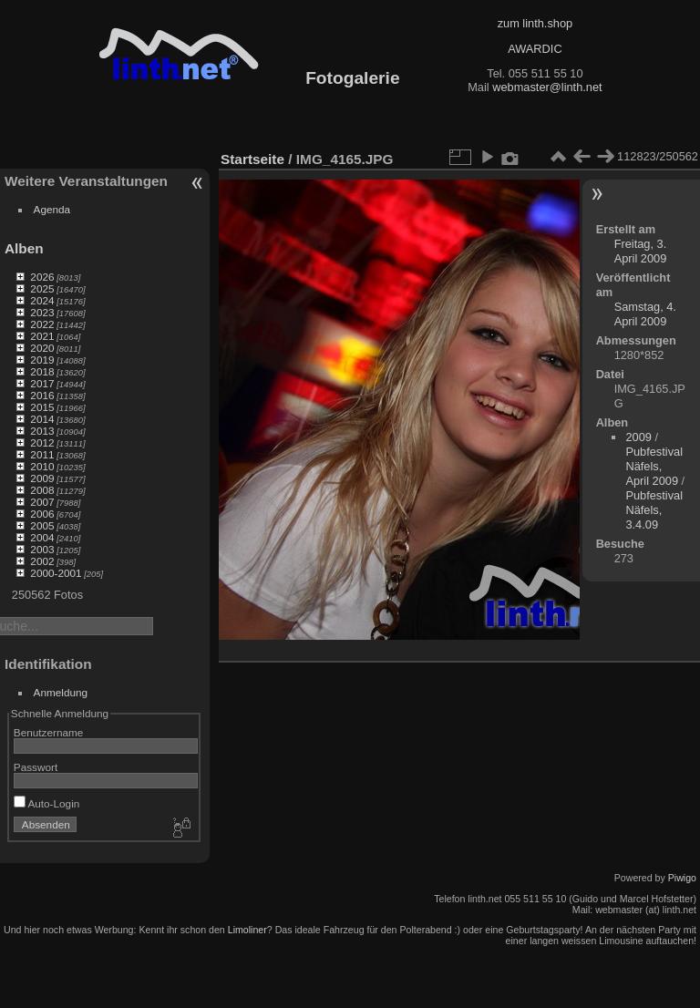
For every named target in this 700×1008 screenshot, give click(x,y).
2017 (42, 383)
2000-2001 (55, 573)
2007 (42, 502)
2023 (42, 312)
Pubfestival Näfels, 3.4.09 (654, 510)
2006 (42, 513)
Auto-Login (47, 803)
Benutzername (49, 732)
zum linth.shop (535, 23)
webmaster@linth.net (547, 87)
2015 (42, 407)
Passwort (35, 767)
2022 (42, 324)
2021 (42, 336)
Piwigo (682, 877)
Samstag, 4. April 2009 (645, 314)
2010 (42, 466)
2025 (42, 288)
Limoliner (247, 929)
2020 (42, 348)
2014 (42, 419)
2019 (42, 359)
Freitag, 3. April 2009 (640, 251)
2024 (42, 300)
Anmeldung (61, 692)
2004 (42, 537)
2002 (42, 561)
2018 (42, 371)
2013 (42, 431)
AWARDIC (534, 49)
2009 (42, 478)
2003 (42, 549)
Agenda (52, 209)
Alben (24, 248)
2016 (42, 395)
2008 (42, 490)
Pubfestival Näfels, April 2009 (654, 466)
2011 (42, 454)
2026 (42, 277)
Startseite (252, 159)
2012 (42, 442)
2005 (42, 525)
